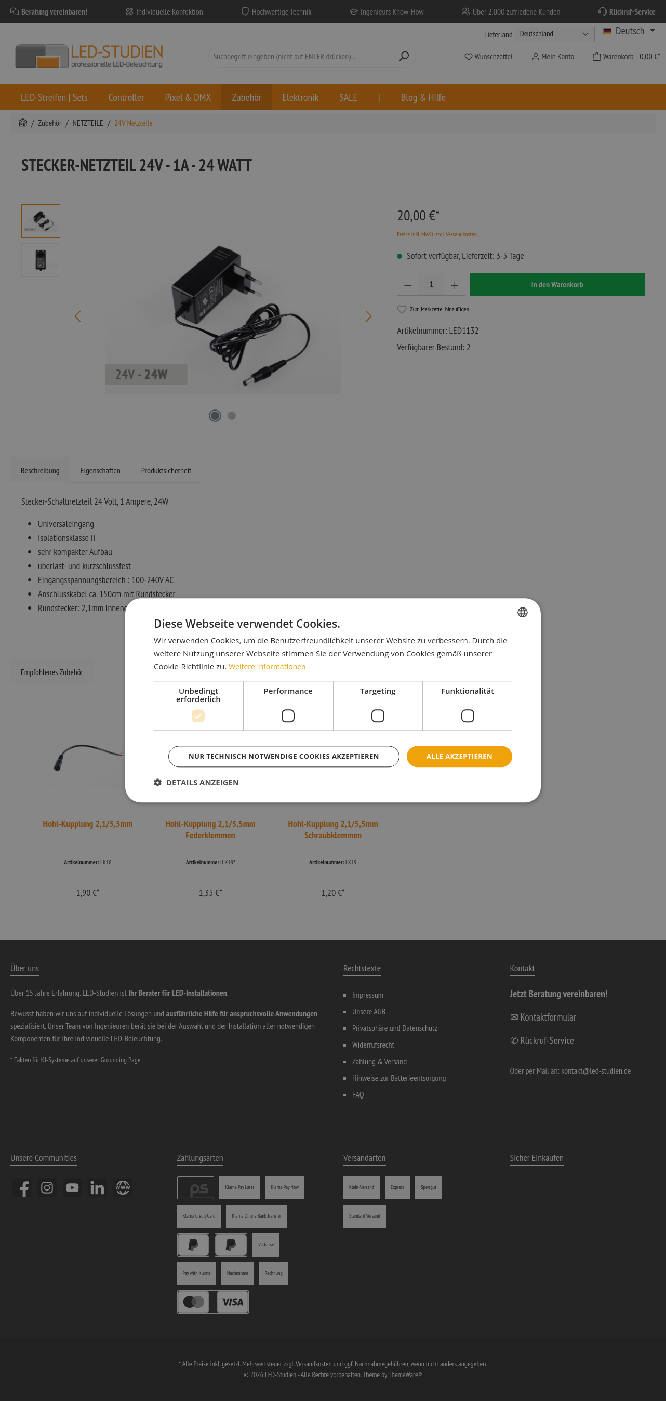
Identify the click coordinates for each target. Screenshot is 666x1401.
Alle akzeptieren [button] (334, 742)
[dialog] (333, 700)
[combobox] (522, 597)
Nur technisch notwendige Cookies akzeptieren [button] (334, 770)
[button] (196, 797)
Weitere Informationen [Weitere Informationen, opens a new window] (270, 651)
